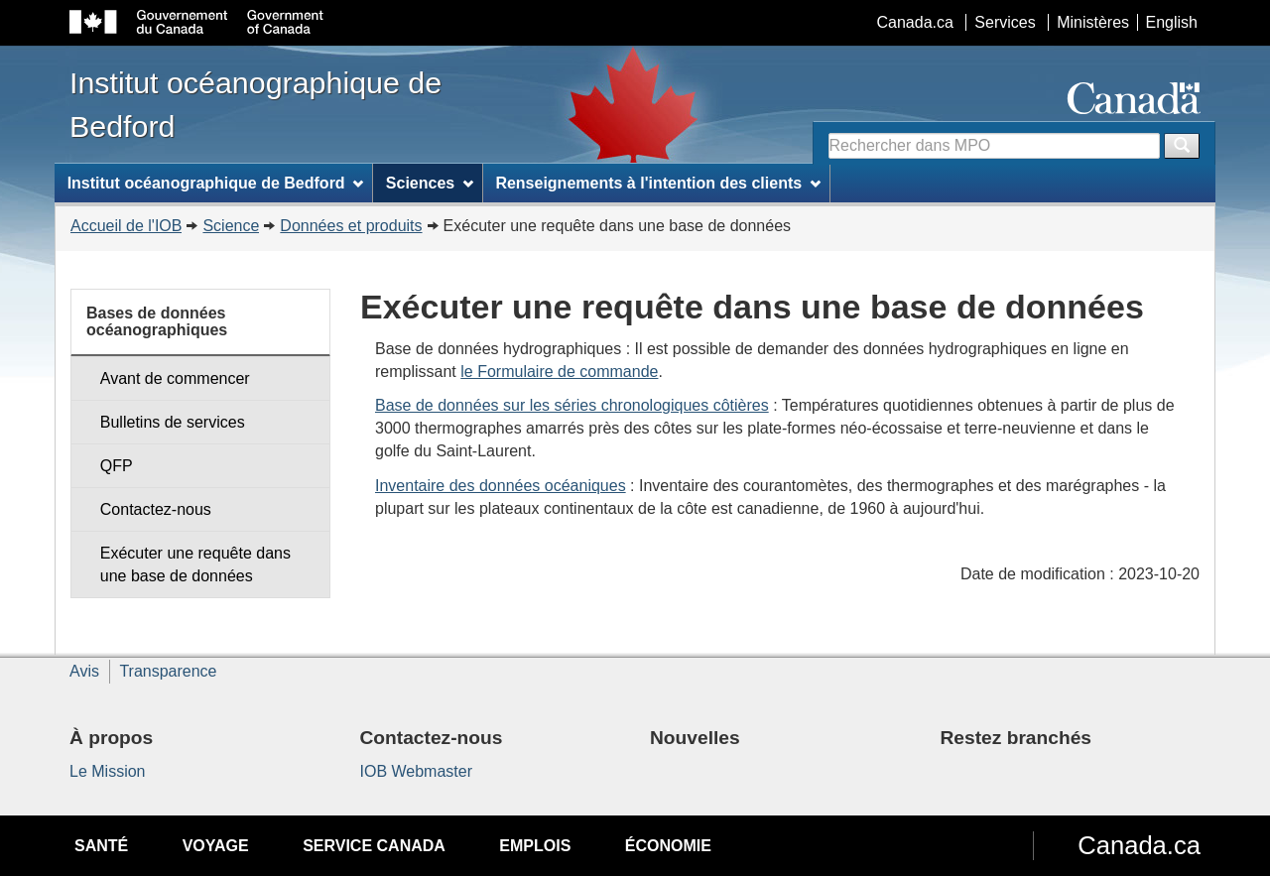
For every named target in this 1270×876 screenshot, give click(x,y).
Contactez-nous (155, 509)
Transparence (167, 671)
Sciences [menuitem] (429, 183)
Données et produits (351, 225)
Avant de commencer (175, 378)
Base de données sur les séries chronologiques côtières (572, 405)
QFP (116, 465)
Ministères (1093, 22)
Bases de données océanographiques (156, 322)
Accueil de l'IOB (126, 225)
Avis (84, 671)
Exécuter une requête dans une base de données (195, 564)
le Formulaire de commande (559, 371)
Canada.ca (915, 22)
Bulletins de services (172, 422)
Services (1004, 22)
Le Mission (107, 771)
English (1172, 22)
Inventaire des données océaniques (500, 485)
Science (230, 225)
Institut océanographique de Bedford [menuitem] (215, 183)
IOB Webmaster (416, 771)
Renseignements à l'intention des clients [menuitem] (658, 183)
